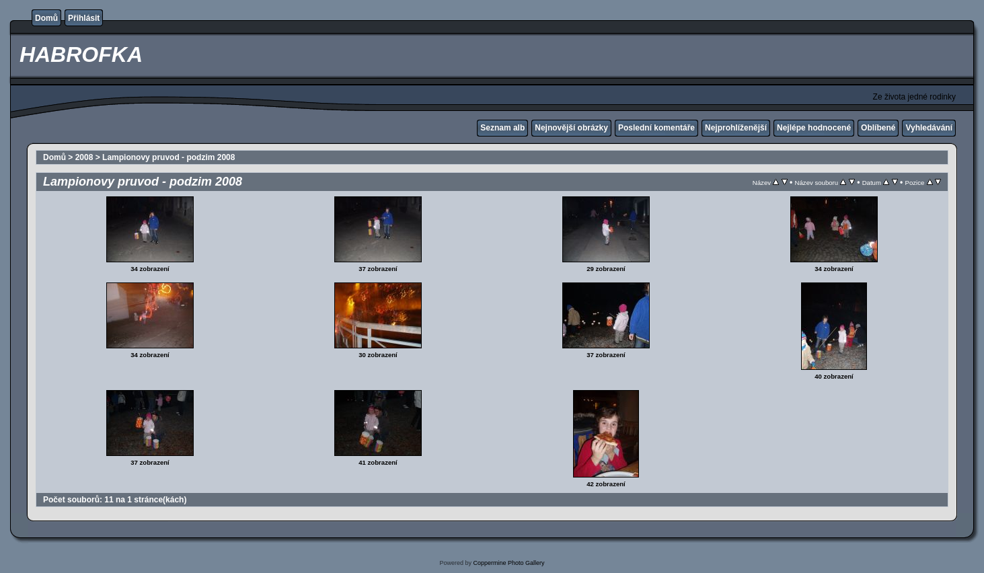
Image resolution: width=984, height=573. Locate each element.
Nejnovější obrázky (571, 127)
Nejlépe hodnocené (814, 127)
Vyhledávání (928, 127)
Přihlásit (84, 18)
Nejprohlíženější (736, 127)
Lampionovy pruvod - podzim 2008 (168, 157)
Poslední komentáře (656, 127)
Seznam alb (502, 127)
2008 (84, 157)
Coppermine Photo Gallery (508, 563)
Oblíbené (878, 127)
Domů (46, 18)
